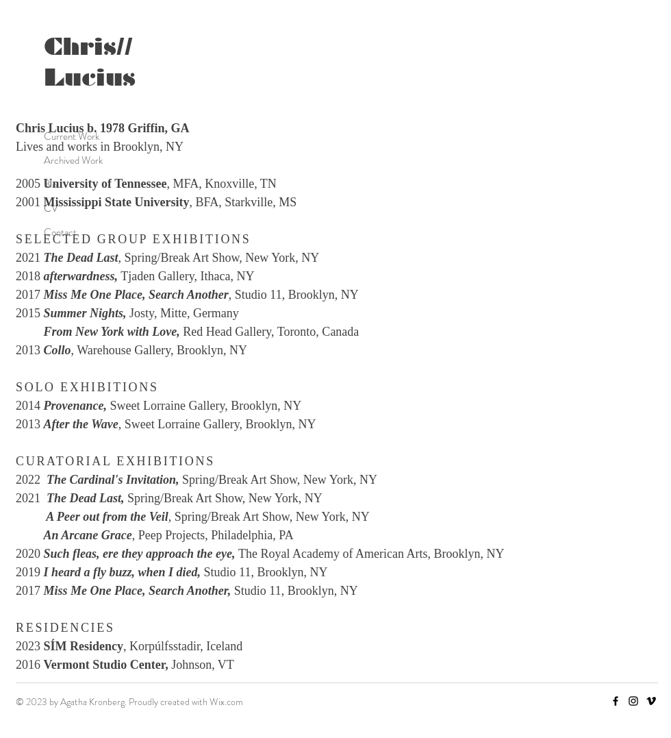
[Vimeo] (651, 701)
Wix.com (226, 702)
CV (51, 208)
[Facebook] (615, 701)
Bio (50, 184)
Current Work (71, 136)
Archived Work (73, 160)
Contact (60, 232)
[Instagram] (633, 701)
